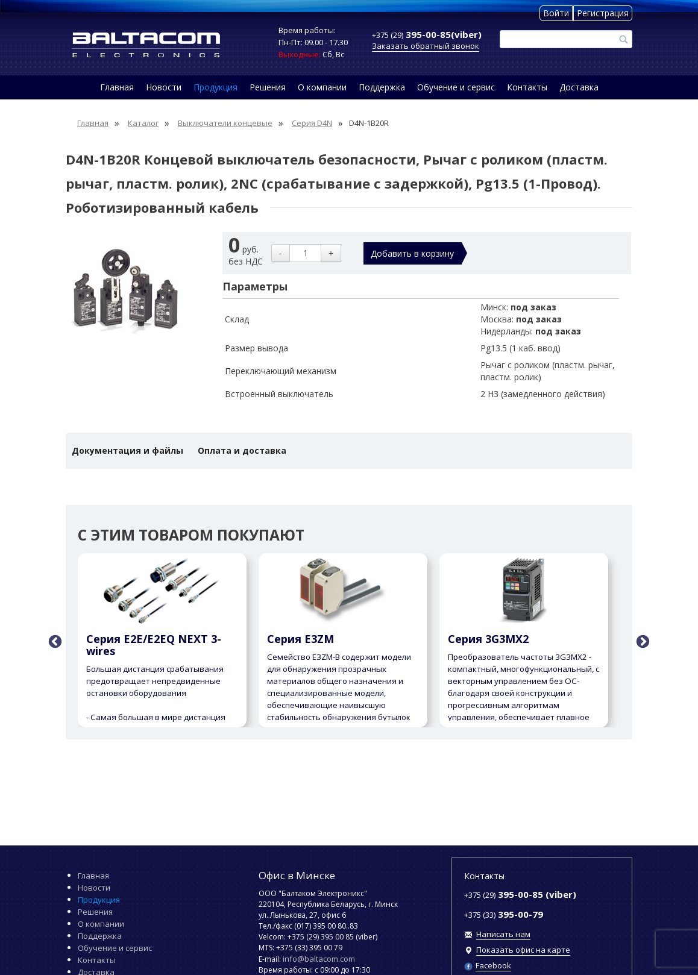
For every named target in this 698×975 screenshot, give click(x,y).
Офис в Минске (297, 875)
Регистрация (603, 13)
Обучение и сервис (456, 87)
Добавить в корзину (412, 253)
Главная (117, 87)
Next (641, 641)
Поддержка (382, 87)
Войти (556, 13)
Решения (268, 87)
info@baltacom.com (319, 958)
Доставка (579, 87)
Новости (163, 87)
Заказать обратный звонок (425, 45)
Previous (54, 641)
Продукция (215, 87)
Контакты (527, 87)
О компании (322, 87)
